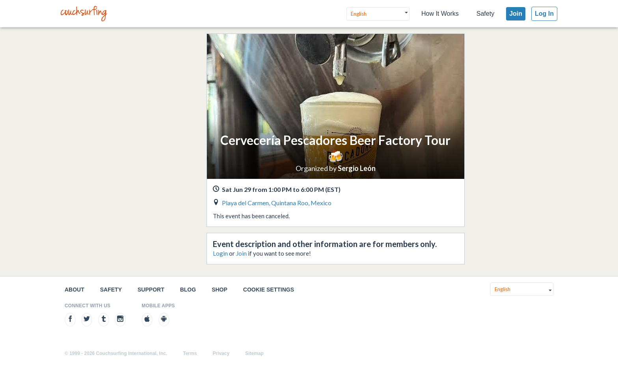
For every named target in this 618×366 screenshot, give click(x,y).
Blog (188, 289)
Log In (544, 13)
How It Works (440, 13)
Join (515, 13)
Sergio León (357, 168)
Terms (190, 353)
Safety (485, 13)
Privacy (220, 353)
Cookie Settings (268, 289)
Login (220, 253)
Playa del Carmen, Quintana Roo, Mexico (276, 202)
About (74, 289)
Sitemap (254, 353)
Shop (219, 289)
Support (151, 289)
